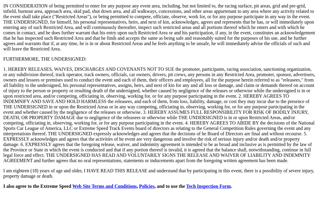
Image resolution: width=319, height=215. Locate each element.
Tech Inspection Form (208, 186)
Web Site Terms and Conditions (104, 186)
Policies (147, 186)
